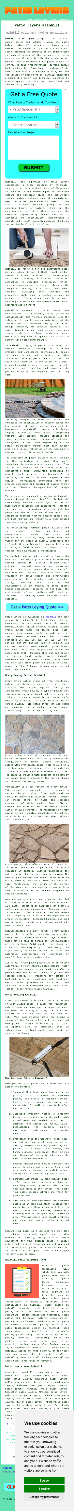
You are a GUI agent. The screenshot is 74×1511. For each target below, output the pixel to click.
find (15, 1372)
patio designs (50, 966)
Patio (8, 617)
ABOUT (45, 19)
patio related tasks (52, 1348)
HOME (30, 19)
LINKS (37, 19)
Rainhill (51, 617)
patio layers (55, 62)
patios (27, 556)
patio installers (39, 224)
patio (41, 345)
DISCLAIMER (64, 19)
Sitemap (7, 1468)
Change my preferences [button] (44, 1496)
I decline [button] (44, 1488)
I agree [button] (44, 1480)
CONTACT (54, 19)
